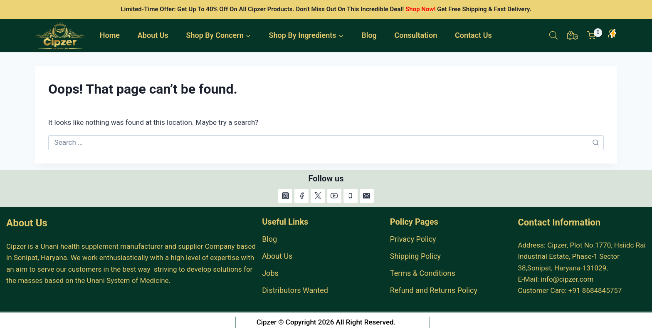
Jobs (270, 273)
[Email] (367, 196)
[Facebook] (301, 196)
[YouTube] (334, 196)
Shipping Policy (415, 256)
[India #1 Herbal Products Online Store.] (61, 35)
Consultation (416, 35)
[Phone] (350, 196)
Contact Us (473, 35)
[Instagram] (285, 196)
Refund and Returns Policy (433, 290)
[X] (318, 196)
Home (110, 35)
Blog (369, 35)
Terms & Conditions (422, 273)
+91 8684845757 (595, 290)
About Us (153, 35)
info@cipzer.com (567, 279)
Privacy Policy (413, 239)
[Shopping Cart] (595, 35)
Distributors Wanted (295, 290)
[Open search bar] (553, 35)
